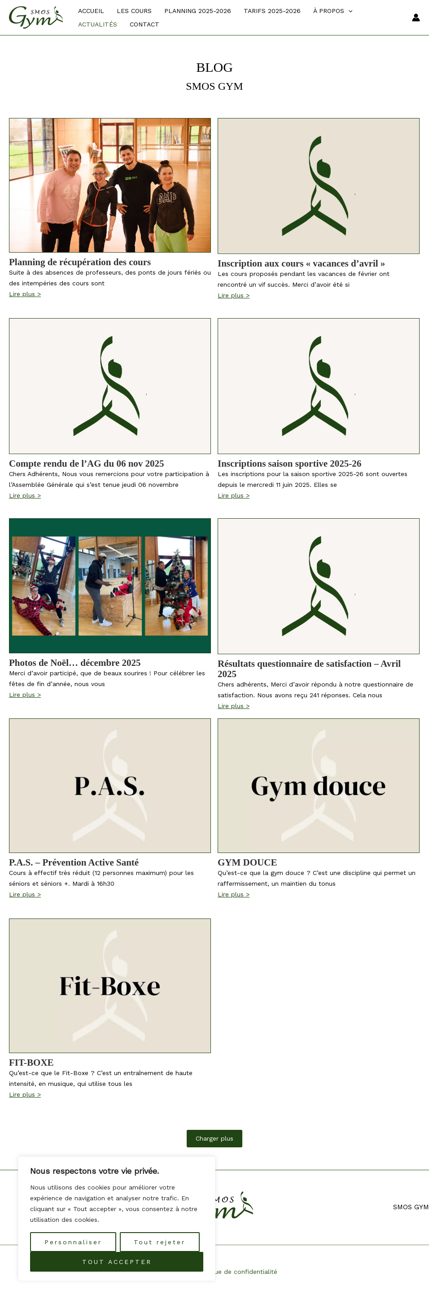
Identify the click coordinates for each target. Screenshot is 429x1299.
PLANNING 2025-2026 (197, 10)
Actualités (97, 24)
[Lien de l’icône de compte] (416, 17)
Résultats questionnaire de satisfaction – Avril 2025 (309, 669)
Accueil (91, 10)
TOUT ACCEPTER (117, 1261)
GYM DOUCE (247, 862)
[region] (116, 1218)
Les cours (134, 10)
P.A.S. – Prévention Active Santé (74, 862)
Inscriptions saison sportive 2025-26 (289, 464)
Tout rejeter (159, 1242)
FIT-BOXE (31, 1063)
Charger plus (214, 1138)
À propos (332, 10)
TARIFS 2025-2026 (272, 10)
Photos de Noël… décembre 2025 (75, 663)
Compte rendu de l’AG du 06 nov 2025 (86, 464)
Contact (144, 24)
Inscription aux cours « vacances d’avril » (301, 263)
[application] (348, 10)
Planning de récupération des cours (80, 262)
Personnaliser (73, 1242)
